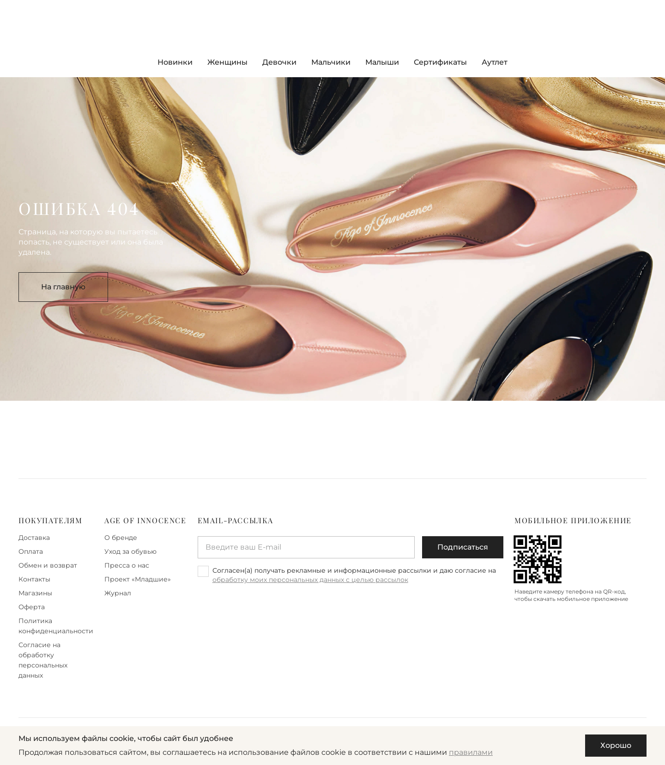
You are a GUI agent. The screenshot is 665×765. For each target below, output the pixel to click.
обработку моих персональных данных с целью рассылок (310, 579)
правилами (471, 752)
